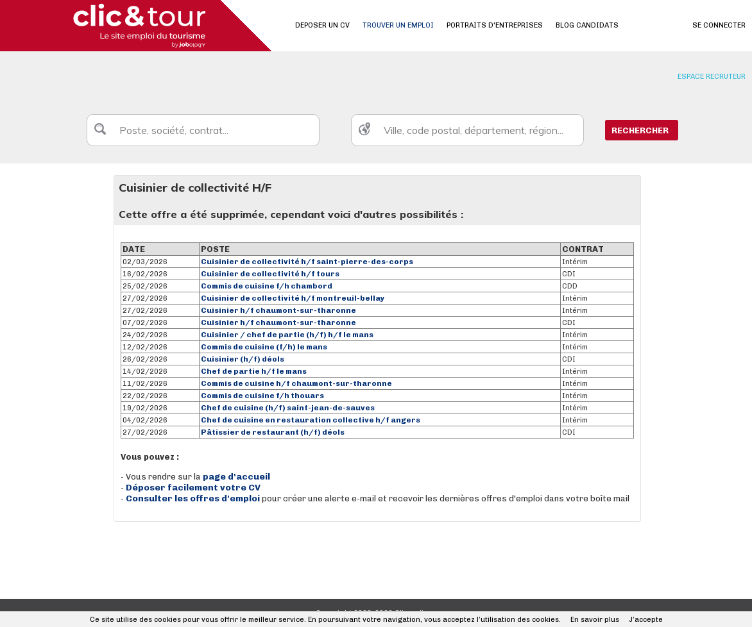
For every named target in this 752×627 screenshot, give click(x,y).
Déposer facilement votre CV (193, 487)
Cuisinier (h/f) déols (242, 359)
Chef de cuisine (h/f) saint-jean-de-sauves (288, 407)
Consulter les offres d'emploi (194, 498)
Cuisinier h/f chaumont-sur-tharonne (278, 310)
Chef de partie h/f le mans (254, 371)
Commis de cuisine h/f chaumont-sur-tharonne (296, 383)
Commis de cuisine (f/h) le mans (264, 346)
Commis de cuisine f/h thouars (262, 395)
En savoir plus (594, 619)
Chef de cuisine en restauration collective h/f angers (310, 419)
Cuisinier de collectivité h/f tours (270, 273)
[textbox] (203, 130)
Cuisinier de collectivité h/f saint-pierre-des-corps (307, 261)
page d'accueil (236, 476)
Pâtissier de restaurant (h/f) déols (273, 432)
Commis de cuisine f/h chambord (266, 285)
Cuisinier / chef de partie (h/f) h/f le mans (287, 334)
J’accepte (646, 619)
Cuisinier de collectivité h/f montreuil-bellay (293, 298)
